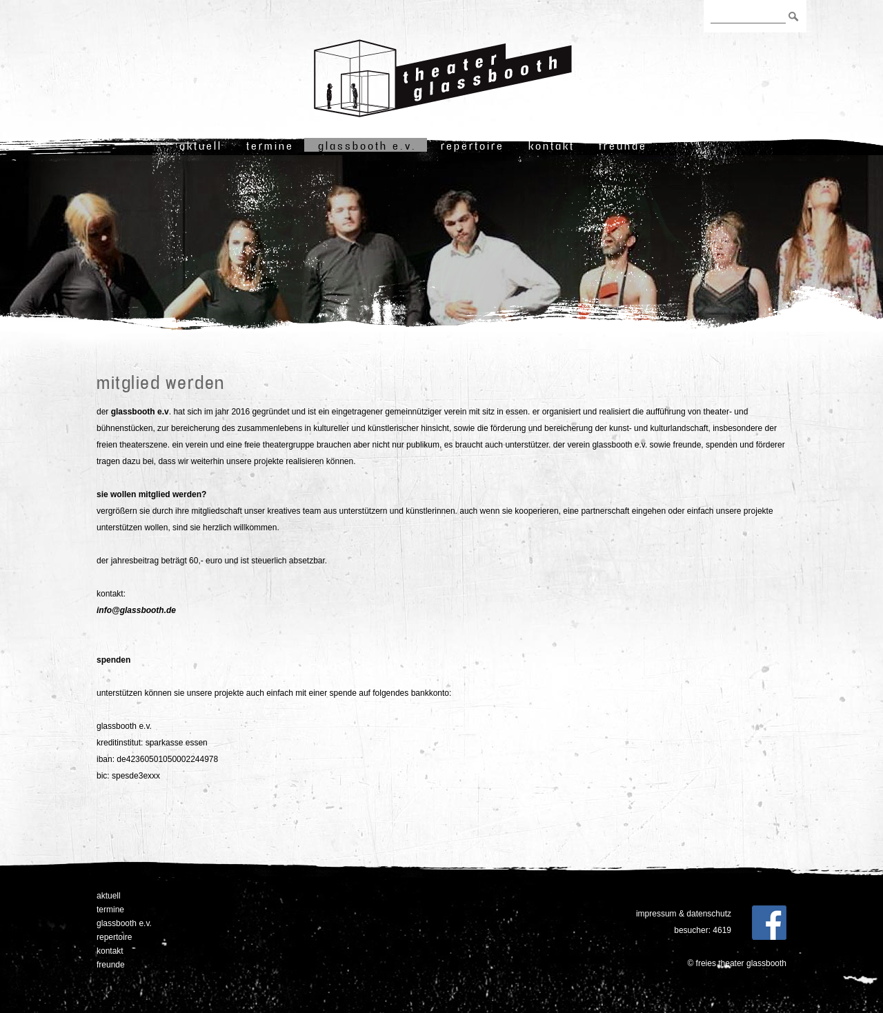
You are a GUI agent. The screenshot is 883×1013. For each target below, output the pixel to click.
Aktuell (200, 145)
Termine (270, 145)
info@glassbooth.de (136, 610)
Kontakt (551, 145)
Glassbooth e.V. (367, 145)
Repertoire (472, 145)
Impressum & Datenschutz (683, 914)
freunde (623, 145)
